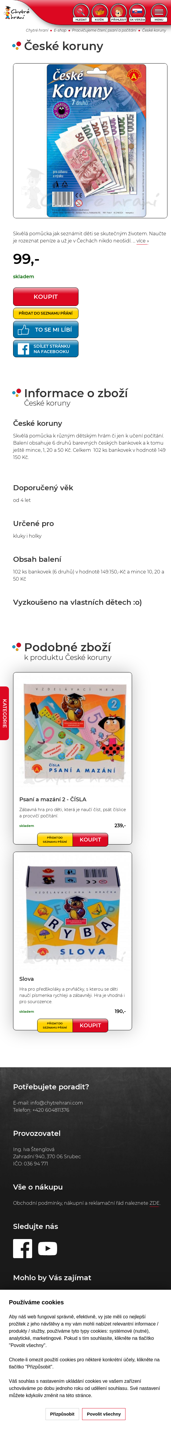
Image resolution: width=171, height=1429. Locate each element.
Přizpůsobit (62, 1413)
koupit (46, 296)
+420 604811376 (50, 1110)
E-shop (60, 30)
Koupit (90, 839)
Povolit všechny (104, 1413)
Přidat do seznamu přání (46, 313)
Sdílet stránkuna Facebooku (44, 349)
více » (143, 241)
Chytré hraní (37, 30)
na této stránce (75, 1395)
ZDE (155, 1203)
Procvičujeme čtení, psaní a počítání (104, 30)
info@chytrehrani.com (56, 1103)
